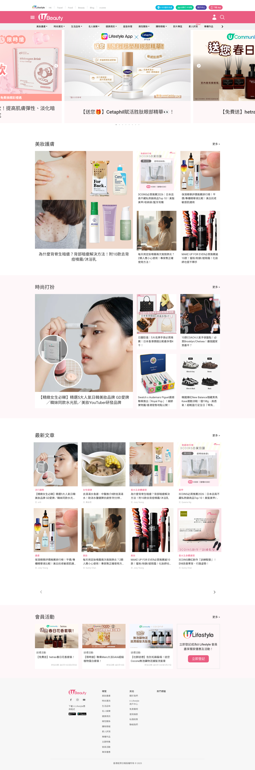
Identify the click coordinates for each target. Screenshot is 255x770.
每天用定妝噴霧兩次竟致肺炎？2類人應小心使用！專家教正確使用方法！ (156, 258)
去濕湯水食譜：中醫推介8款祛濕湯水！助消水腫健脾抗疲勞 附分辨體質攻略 (103, 498)
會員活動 (106, 747)
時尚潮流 (58, 26)
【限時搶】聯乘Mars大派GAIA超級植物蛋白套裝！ (104, 659)
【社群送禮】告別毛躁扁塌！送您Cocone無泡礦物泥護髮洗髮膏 (150, 659)
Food (70, 8)
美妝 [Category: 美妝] (85, 555)
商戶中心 (201, 7)
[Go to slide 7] (135, 124)
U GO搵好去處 (164, 7)
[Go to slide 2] (119, 124)
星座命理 (127, 26)
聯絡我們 (133, 724)
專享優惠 (106, 752)
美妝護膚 (41, 26)
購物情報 (160, 26)
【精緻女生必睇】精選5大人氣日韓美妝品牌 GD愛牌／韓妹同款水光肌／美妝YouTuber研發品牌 (55, 498)
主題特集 (106, 742)
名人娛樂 (93, 26)
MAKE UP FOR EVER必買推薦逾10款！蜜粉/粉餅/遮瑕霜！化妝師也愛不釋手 (200, 258)
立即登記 (198, 659)
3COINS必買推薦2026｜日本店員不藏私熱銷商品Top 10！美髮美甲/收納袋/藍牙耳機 (156, 198)
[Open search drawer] (222, 17)
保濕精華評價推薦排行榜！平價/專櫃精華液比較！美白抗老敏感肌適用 (199, 198)
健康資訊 (110, 26)
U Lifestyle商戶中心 (134, 702)
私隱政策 (133, 719)
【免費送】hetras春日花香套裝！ (55, 657)
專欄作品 (106, 737)
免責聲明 (133, 709)
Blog (92, 8)
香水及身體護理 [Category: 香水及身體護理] (139, 490)
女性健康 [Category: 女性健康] (87, 490)
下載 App (215, 7)
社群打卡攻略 (184, 7)
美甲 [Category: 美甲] (181, 490)
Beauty (81, 8)
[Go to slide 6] (132, 124)
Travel (60, 8)
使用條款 (133, 714)
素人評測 (106, 731)
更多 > (216, 144)
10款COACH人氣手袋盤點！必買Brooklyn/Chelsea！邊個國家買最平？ (200, 341)
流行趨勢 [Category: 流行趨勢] (39, 490)
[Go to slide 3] (122, 124)
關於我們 (133, 696)
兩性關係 (143, 26)
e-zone (103, 8)
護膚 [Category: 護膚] (37, 555)
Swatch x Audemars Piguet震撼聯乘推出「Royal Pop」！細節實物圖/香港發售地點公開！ (156, 401)
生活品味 (75, 26)
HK (50, 8)
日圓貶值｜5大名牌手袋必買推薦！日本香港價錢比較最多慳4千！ (155, 341)
